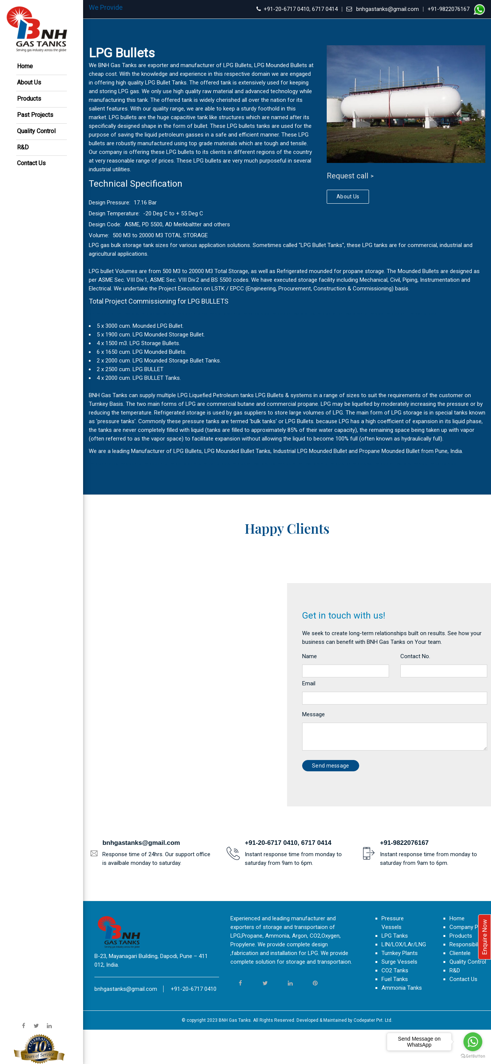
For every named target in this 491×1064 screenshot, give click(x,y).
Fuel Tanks (394, 1013)
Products (29, 98)
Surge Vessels (399, 996)
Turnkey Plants (399, 987)
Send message (330, 800)
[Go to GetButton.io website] (473, 1056)
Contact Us (31, 163)
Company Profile (470, 961)
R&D (23, 147)
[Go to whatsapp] (472, 1041)
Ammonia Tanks (401, 1022)
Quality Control (36, 131)
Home (25, 66)
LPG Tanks (394, 970)
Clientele (460, 987)
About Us (29, 82)
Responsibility (466, 978)
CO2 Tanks (394, 1004)
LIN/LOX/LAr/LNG (403, 978)
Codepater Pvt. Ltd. (373, 1054)
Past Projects (35, 114)
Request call (347, 176)
